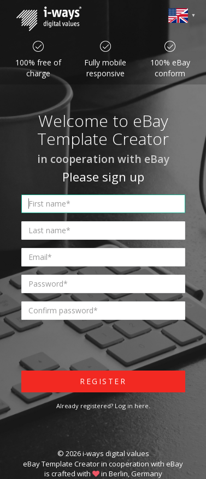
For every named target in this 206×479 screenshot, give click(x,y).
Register (103, 381)
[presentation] (104, 349)
